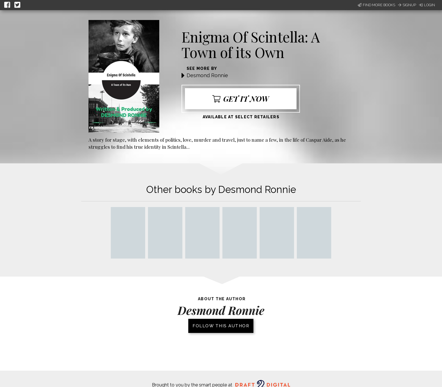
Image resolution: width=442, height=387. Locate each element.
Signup (407, 5)
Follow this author (221, 325)
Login (427, 5)
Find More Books (376, 5)
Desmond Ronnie (207, 75)
